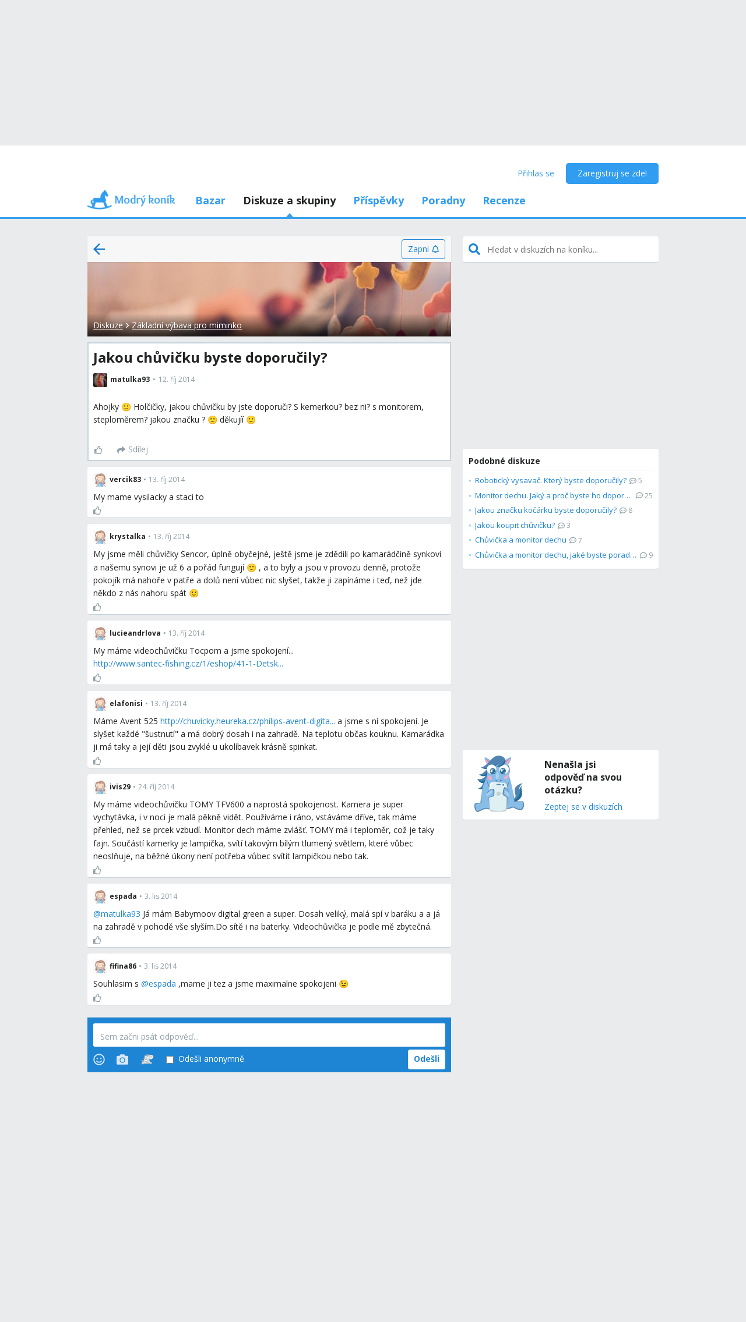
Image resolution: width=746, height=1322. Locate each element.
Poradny (443, 200)
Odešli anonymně (205, 1059)
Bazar (210, 200)
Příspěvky (378, 200)
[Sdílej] (132, 450)
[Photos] (122, 1059)
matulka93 (120, 913)
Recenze (504, 200)
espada (162, 983)
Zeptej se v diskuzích (583, 807)
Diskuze (108, 325)
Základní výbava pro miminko (187, 325)
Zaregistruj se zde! (612, 173)
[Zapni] (423, 249)
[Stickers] (147, 1059)
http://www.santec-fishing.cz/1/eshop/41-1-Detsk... (188, 663)
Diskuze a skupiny (289, 200)
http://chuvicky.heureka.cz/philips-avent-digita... (247, 720)
